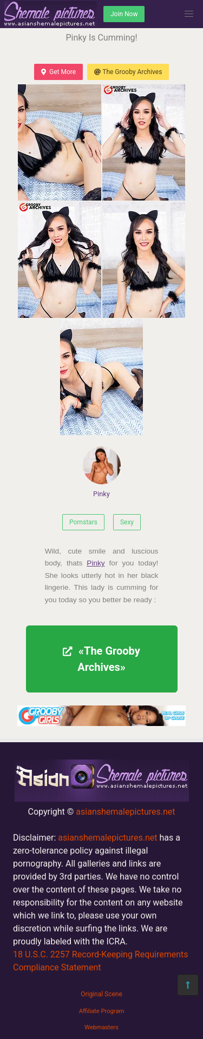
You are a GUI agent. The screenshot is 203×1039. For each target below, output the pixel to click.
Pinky (102, 472)
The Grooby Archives (128, 72)
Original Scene (101, 994)
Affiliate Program (102, 1011)
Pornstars (83, 522)
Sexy (127, 522)
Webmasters (101, 1027)
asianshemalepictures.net (125, 812)
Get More (58, 72)
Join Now (123, 14)
